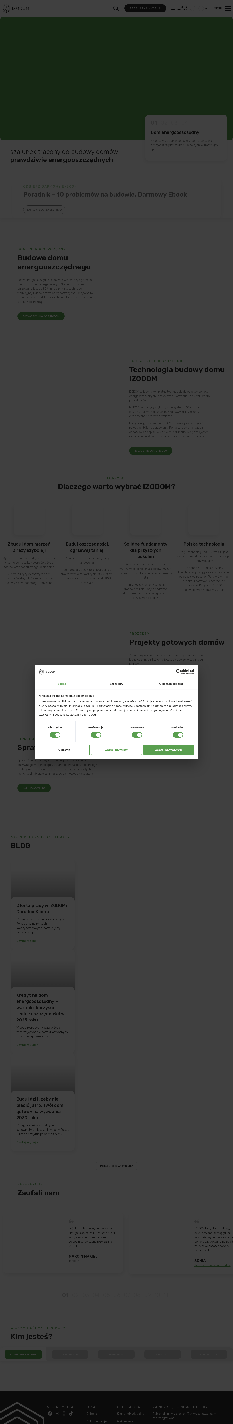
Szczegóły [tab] (116, 683)
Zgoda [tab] (62, 683)
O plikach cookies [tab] (171, 683)
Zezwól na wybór (116, 749)
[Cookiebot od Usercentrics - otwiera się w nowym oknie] (178, 671)
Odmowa (64, 749)
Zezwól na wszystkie (168, 749)
